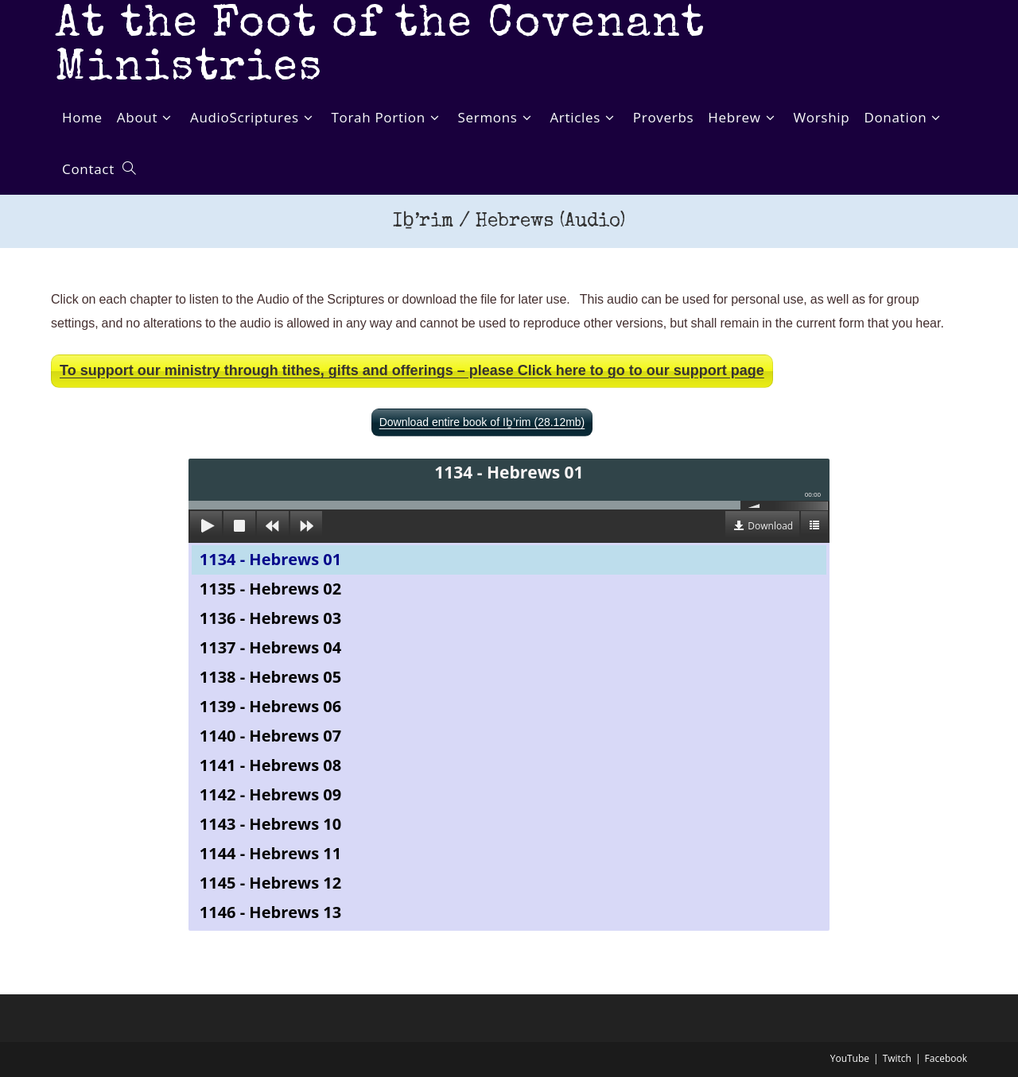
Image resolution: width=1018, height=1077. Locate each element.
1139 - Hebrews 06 (270, 706)
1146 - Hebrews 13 (270, 912)
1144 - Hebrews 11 (270, 853)
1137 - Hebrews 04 (270, 647)
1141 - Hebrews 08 (270, 765)
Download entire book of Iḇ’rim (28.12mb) (482, 422)
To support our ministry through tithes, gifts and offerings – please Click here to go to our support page (412, 370)
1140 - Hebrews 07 (270, 735)
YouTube (849, 1058)
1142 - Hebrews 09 (270, 794)
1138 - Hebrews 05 (270, 677)
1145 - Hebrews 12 (270, 882)
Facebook (946, 1058)
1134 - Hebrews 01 (270, 559)
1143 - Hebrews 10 (270, 824)
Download (770, 526)
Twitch (897, 1058)
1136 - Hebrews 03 (270, 618)
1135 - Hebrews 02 (270, 588)
